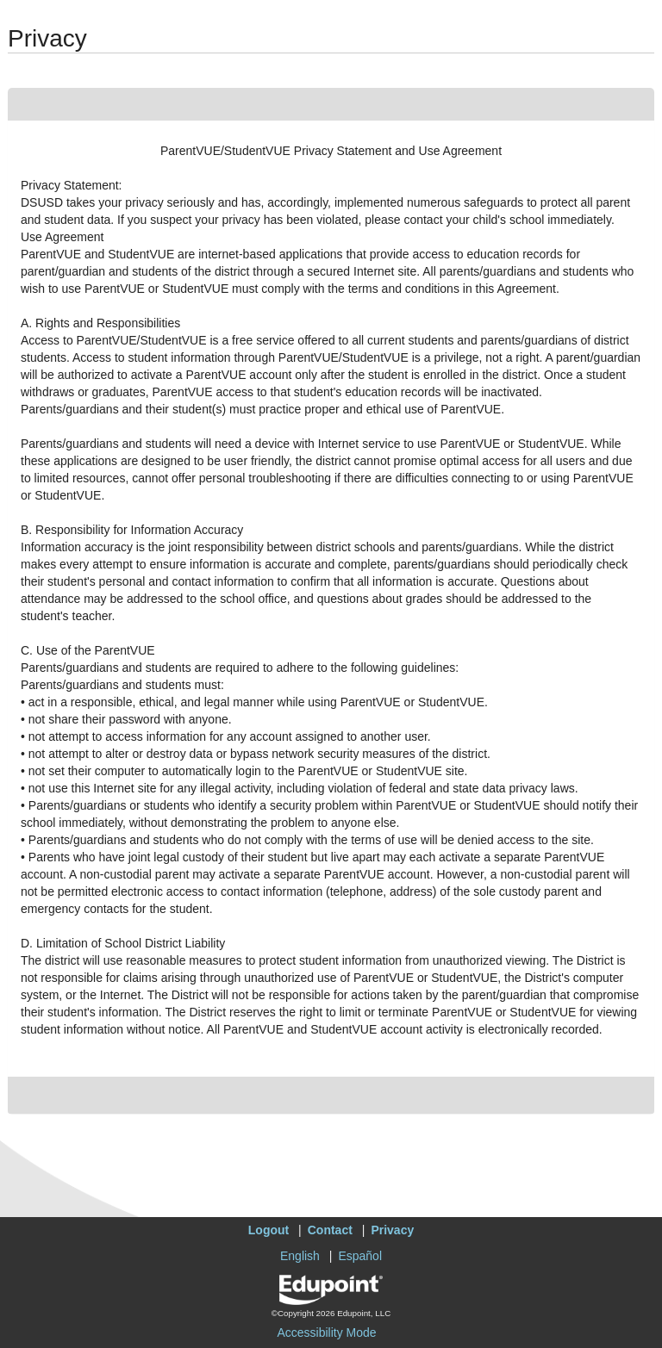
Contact (330, 1230)
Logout (268, 1230)
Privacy (392, 1230)
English (300, 1256)
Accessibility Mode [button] (326, 1332)
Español (360, 1256)
